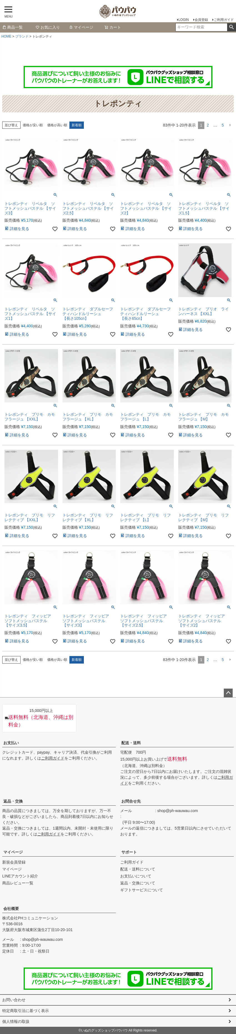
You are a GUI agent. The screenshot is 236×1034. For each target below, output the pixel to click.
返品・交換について (137, 883)
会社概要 (11, 908)
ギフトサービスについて (141, 890)
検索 (231, 27)
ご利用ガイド (224, 20)
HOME (6, 36)
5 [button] (223, 125)
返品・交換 (13, 801)
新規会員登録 (14, 862)
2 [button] (208, 125)
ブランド (22, 36)
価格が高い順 (57, 125)
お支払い (11, 743)
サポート (129, 852)
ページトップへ (228, 693)
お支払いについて (135, 876)
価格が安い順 (33, 125)
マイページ (81, 27)
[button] (230, 125)
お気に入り (48, 27)
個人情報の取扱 (15, 1021)
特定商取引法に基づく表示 (25, 1010)
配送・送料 (131, 743)
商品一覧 (12, 27)
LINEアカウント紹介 (20, 876)
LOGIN (184, 20)
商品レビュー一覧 (17, 883)
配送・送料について (137, 869)
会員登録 (201, 20)
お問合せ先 (131, 801)
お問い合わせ (14, 1000)
